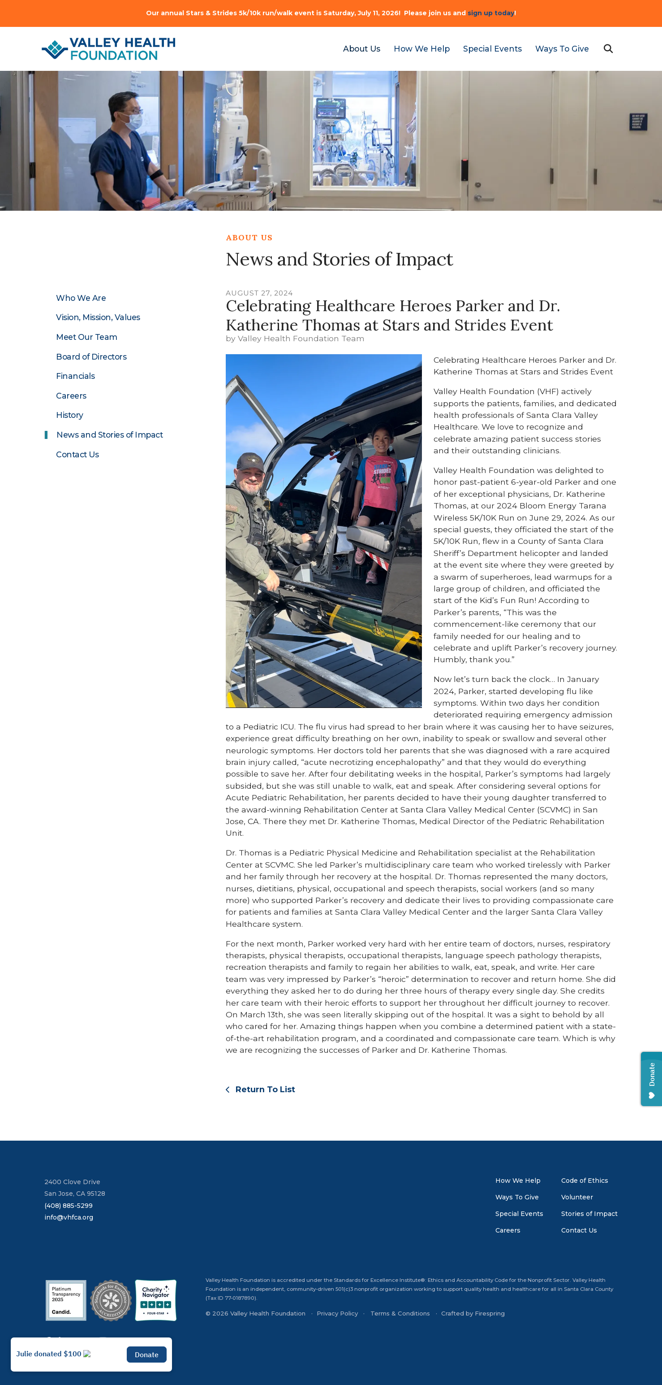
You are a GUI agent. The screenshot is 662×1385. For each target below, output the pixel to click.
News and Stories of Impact (109, 435)
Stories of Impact (589, 1214)
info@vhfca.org (68, 1217)
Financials (75, 376)
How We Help (422, 48)
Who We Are (81, 298)
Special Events (492, 48)
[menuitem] (358, 49)
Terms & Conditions (400, 1313)
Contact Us (77, 455)
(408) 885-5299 (68, 1206)
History (69, 415)
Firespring (490, 1313)
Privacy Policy (337, 1313)
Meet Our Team (86, 337)
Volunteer (577, 1197)
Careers (71, 396)
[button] (608, 49)
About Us (361, 48)
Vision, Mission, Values (98, 317)
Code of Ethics (584, 1181)
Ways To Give (562, 48)
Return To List (264, 1089)
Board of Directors (91, 357)
